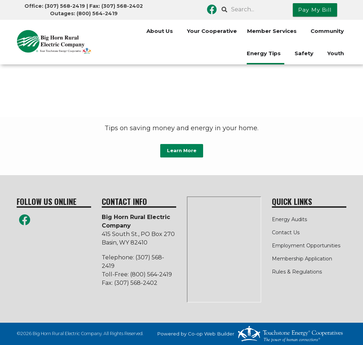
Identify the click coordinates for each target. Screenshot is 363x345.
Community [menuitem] (327, 31)
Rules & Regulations (297, 272)
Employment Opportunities (306, 245)
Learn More (181, 151)
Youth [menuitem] (335, 53)
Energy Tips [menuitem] (264, 53)
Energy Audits (289, 219)
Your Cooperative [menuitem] (212, 31)
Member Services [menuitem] (272, 31)
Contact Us (286, 232)
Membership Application (302, 258)
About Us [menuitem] (159, 31)
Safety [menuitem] (304, 53)
